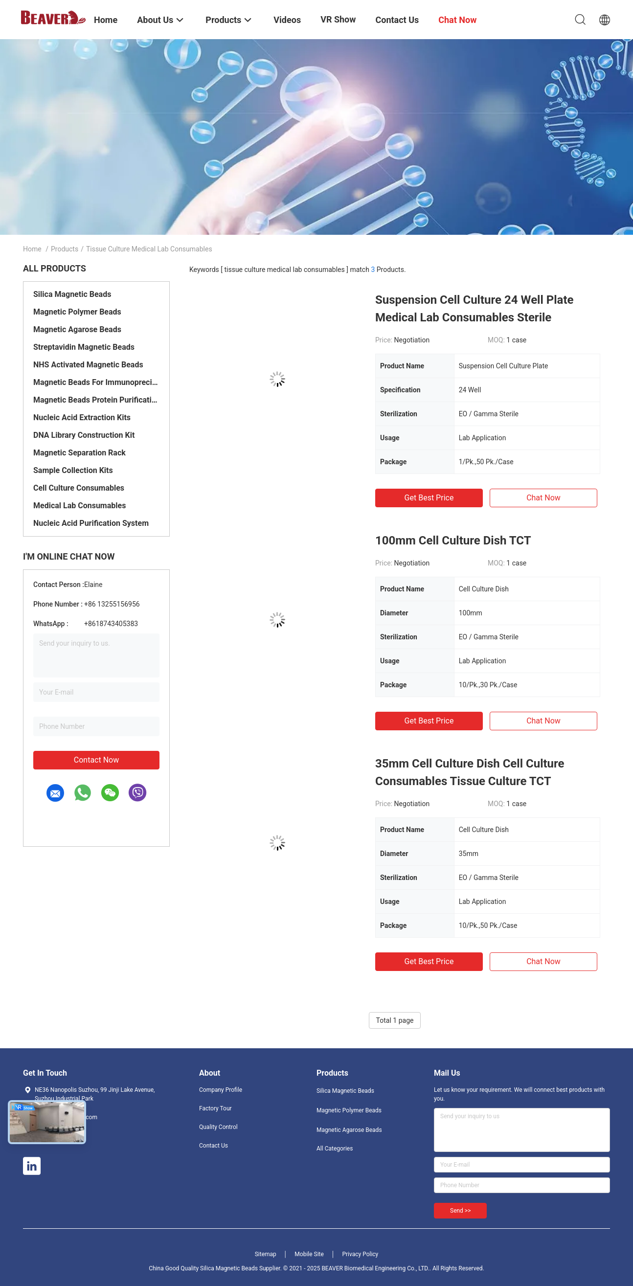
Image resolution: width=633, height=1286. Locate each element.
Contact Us (213, 1145)
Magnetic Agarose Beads (77, 329)
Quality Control (218, 1127)
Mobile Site (309, 1254)
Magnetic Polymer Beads (77, 311)
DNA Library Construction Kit (84, 435)
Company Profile (220, 1089)
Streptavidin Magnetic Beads (84, 347)
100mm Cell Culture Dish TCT (453, 540)
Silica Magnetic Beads (72, 294)
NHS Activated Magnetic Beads (88, 364)
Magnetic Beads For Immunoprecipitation (96, 382)
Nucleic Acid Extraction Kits (82, 417)
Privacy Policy (360, 1254)
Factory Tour (215, 1108)
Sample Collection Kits (73, 470)
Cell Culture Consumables (78, 488)
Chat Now (543, 497)
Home (32, 249)
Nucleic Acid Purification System (91, 523)
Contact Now (96, 760)
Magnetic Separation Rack (79, 452)
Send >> (460, 1210)
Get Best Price (429, 497)
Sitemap (265, 1254)
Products (64, 249)
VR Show (338, 19)
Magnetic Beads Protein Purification (96, 400)
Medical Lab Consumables (79, 505)
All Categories (334, 1148)
